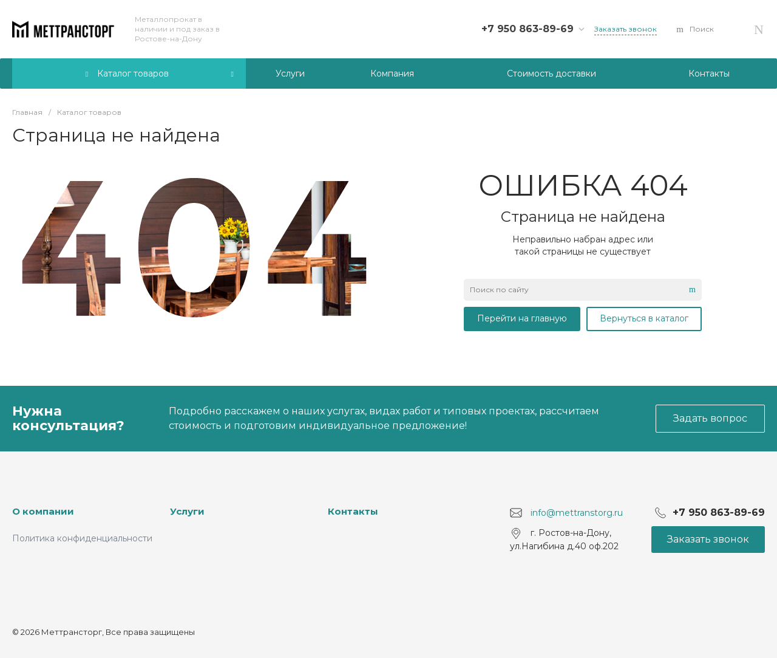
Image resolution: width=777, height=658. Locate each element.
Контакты (353, 511)
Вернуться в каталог (644, 318)
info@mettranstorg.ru (577, 512)
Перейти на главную (522, 318)
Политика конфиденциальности (82, 538)
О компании (43, 511)
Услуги (187, 511)
